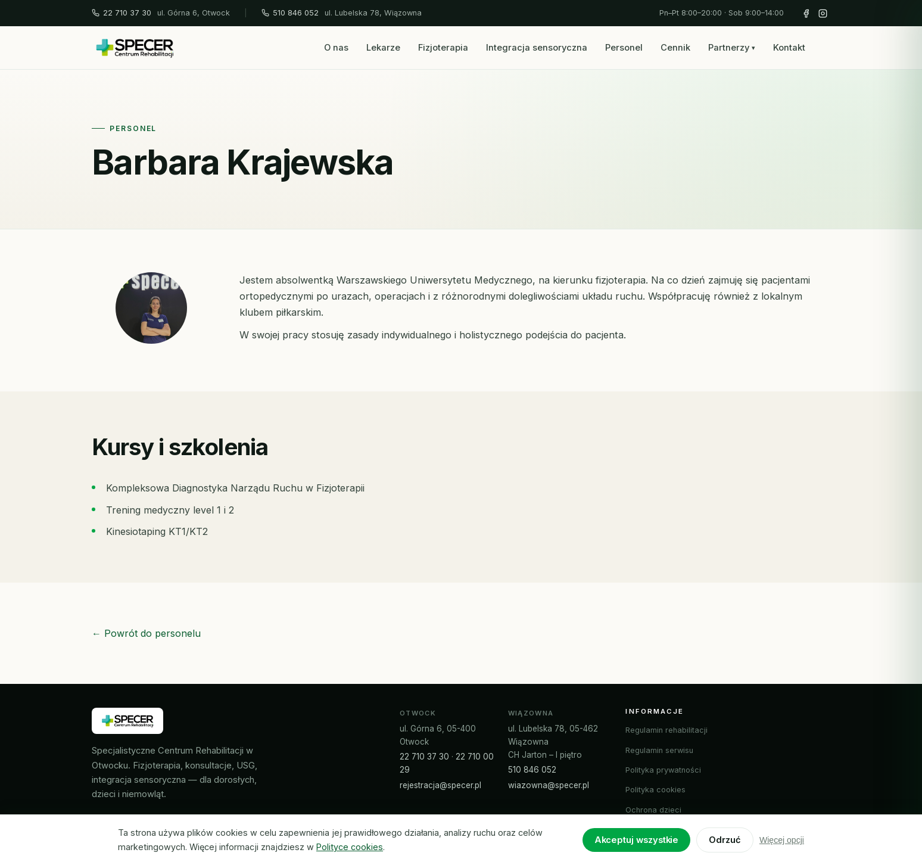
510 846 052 (290, 12)
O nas (336, 47)
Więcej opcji (781, 840)
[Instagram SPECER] (822, 13)
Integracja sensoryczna (536, 47)
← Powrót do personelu (146, 633)
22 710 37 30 (121, 12)
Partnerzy (731, 47)
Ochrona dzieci (653, 809)
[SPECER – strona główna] (134, 47)
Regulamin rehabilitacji (666, 730)
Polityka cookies (655, 789)
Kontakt (789, 47)
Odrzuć (725, 840)
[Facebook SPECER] (806, 13)
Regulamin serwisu (659, 750)
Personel (624, 47)
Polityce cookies (349, 847)
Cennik (675, 47)
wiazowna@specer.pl (548, 785)
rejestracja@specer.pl (440, 785)
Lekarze (383, 47)
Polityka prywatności (663, 770)
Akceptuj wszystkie (636, 840)
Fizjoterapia (443, 47)
